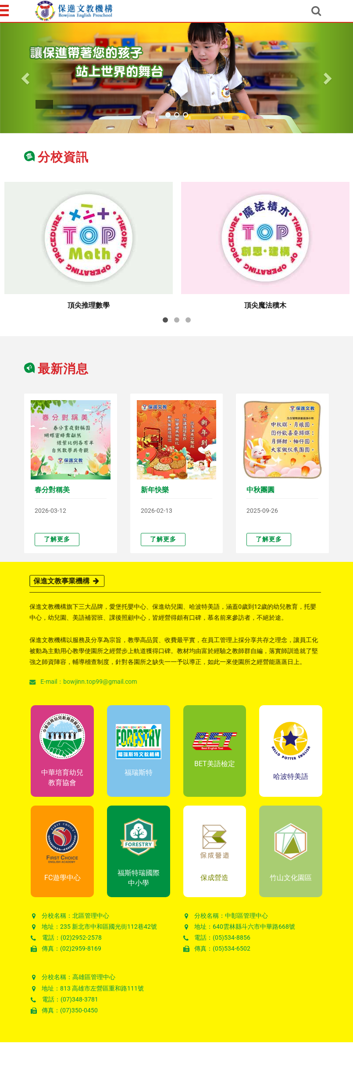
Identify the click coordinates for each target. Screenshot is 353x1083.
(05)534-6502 (231, 948)
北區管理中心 (90, 915)
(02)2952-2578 (81, 937)
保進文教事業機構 (62, 581)
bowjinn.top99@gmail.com (96, 681)
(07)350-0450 (79, 1010)
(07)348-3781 (79, 999)
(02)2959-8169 (80, 948)
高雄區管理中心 (93, 976)
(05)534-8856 (231, 937)
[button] (26, 78)
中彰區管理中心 (246, 915)
